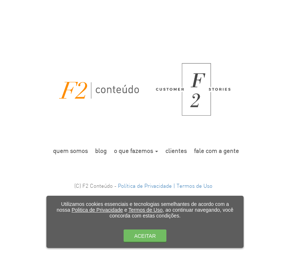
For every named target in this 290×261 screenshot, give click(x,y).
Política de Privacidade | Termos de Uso (165, 186)
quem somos (70, 151)
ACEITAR (145, 236)
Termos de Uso (145, 210)
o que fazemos (136, 151)
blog (101, 151)
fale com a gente (216, 151)
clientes (176, 151)
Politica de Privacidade (97, 210)
